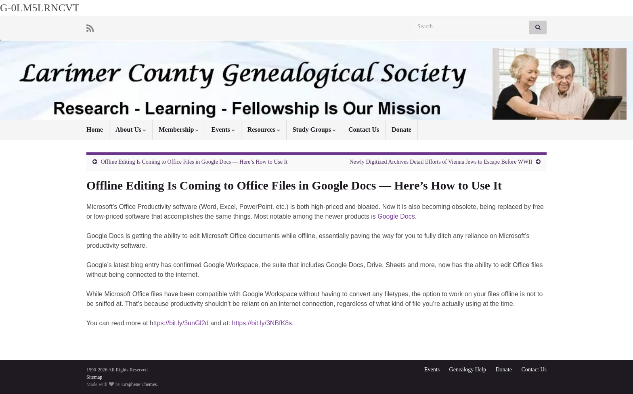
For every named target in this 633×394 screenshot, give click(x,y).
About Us (130, 129)
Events (223, 129)
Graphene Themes (139, 384)
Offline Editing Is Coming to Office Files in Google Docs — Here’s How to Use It (194, 162)
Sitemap (94, 377)
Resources (263, 129)
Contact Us (363, 129)
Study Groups (314, 129)
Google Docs (396, 216)
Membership (179, 129)
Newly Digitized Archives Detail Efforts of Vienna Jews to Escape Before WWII (441, 162)
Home (94, 129)
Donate (401, 129)
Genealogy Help (467, 370)
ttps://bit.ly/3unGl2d (181, 323)
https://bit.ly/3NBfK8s (262, 323)
